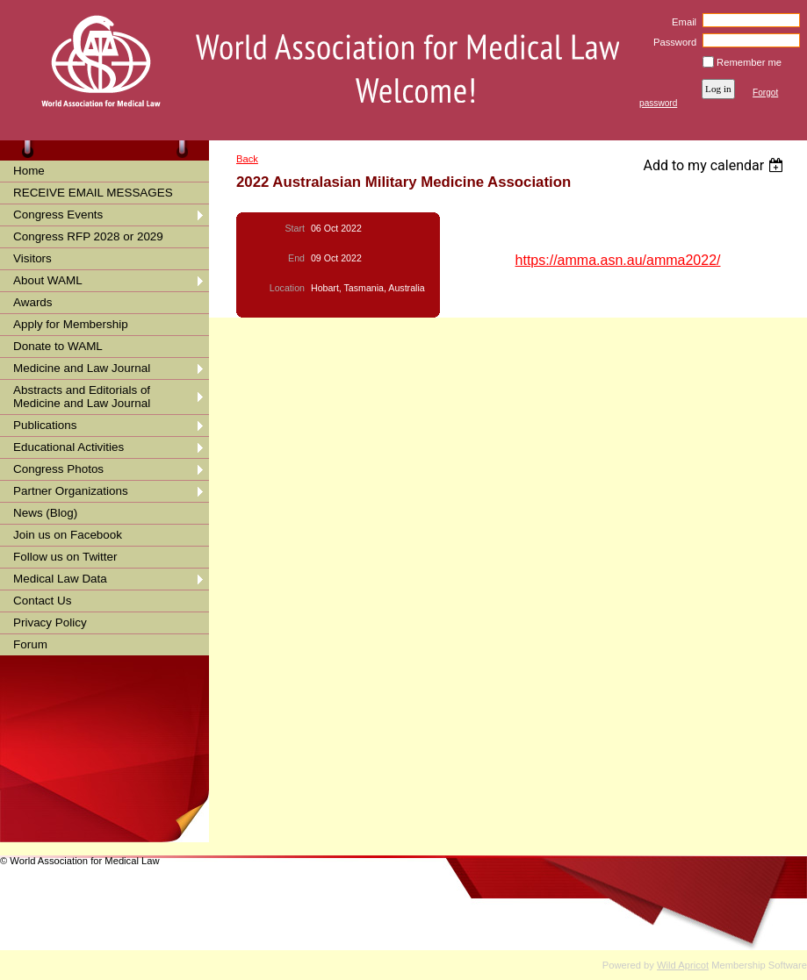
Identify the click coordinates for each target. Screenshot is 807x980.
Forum (30, 644)
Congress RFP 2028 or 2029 (88, 236)
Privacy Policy (50, 622)
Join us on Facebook (67, 534)
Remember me (749, 62)
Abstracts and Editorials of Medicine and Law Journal (81, 396)
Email (681, 22)
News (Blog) (45, 512)
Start (295, 228)
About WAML (48, 280)
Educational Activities (68, 447)
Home (29, 170)
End (296, 258)
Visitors (32, 258)
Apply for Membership (70, 324)
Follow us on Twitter (65, 556)
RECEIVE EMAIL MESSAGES (93, 192)
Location (287, 288)
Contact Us (42, 600)
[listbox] (715, 165)
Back (247, 159)
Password (672, 42)
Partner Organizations (70, 490)
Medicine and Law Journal (81, 368)
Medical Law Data (60, 578)
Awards (33, 302)
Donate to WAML (58, 346)
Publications (44, 425)
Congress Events (58, 214)
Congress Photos (58, 469)
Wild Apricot (683, 965)
